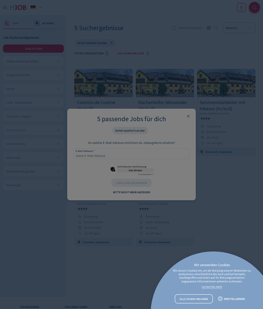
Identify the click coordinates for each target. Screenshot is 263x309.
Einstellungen (234, 299)
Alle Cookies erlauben (194, 299)
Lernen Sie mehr (212, 287)
